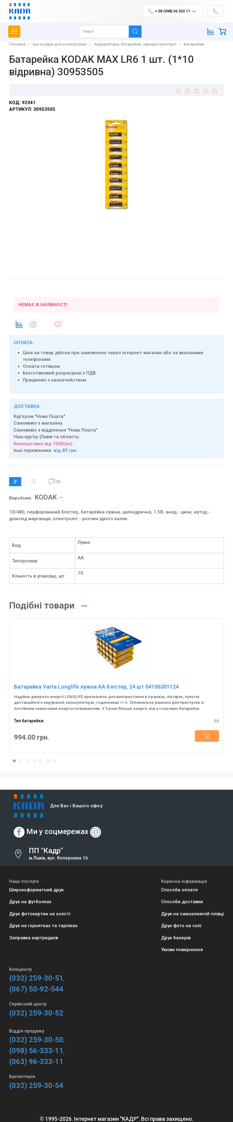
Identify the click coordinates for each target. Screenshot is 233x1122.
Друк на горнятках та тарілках (43, 925)
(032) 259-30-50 (36, 1040)
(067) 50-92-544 (36, 989)
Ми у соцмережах (57, 831)
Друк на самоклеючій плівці (192, 914)
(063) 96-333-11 (36, 1061)
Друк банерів (176, 938)
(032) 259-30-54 (36, 1085)
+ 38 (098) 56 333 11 (172, 11)
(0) (54, 482)
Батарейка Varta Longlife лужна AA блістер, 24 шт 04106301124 (96, 686)
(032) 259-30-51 (36, 978)
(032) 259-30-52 (36, 1013)
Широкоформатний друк (36, 890)
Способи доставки (182, 901)
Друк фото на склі (181, 925)
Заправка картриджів (33, 938)
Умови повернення (182, 949)
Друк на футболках (30, 901)
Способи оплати (179, 890)
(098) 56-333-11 (36, 1050)
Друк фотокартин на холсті (39, 914)
